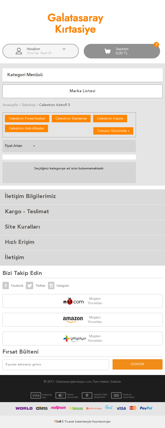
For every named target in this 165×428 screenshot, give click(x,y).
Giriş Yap (33, 53)
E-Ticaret (68, 421)
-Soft (58, 421)
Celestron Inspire (110, 118)
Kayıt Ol (46, 53)
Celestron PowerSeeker (27, 118)
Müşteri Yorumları (95, 301)
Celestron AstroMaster (26, 128)
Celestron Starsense (71, 118)
